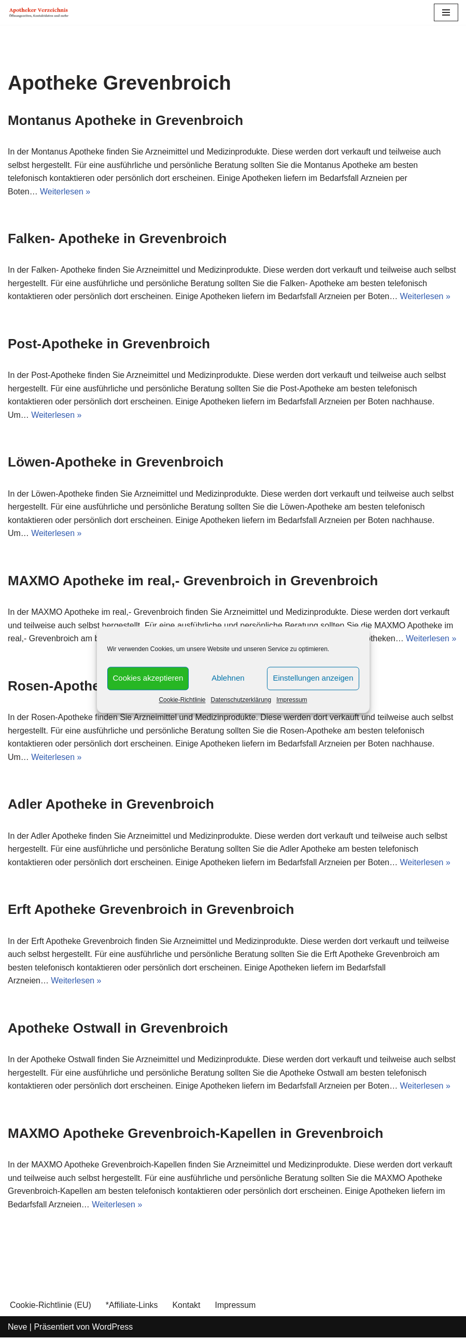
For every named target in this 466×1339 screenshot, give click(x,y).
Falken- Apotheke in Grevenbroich (117, 238)
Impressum (291, 699)
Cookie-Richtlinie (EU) (50, 1306)
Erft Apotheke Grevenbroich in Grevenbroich (151, 910)
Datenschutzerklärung (240, 699)
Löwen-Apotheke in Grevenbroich (115, 462)
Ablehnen (227, 677)
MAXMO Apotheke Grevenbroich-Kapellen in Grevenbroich (195, 1134)
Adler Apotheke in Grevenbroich (111, 805)
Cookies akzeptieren (148, 677)
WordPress (112, 1327)
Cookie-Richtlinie (182, 699)
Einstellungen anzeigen (313, 677)
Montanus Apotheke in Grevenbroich (125, 120)
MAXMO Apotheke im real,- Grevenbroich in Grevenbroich (193, 581)
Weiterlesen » (65, 191)
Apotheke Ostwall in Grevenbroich (118, 1029)
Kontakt (187, 1306)
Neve (17, 1327)
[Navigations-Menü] (446, 12)
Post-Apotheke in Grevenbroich (109, 344)
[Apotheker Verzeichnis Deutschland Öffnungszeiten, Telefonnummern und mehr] (39, 12)
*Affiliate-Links (132, 1306)
